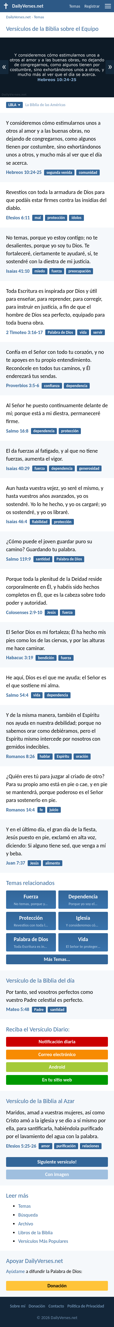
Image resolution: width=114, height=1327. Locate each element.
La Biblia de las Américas (45, 104)
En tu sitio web (57, 1080)
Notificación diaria (57, 1042)
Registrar (92, 6)
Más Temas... (57, 959)
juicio (54, 809)
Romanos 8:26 (20, 756)
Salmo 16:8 (17, 431)
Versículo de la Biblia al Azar (40, 1101)
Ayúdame (15, 1271)
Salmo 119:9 (18, 559)
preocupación (79, 271)
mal (38, 217)
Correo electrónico (57, 1054)
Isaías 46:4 (16, 521)
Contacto (56, 1306)
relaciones (90, 1146)
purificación (66, 1146)
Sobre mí (17, 1306)
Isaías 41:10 (17, 271)
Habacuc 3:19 (19, 657)
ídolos (76, 217)
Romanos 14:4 (20, 810)
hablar (45, 756)
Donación (57, 1286)
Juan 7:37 (15, 863)
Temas (74, 6)
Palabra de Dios (60, 332)
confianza (52, 385)
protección (56, 217)
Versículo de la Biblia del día (40, 980)
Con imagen (57, 1174)
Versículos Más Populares (43, 1241)
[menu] (108, 8)
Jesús (51, 612)
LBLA (14, 104)
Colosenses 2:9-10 (24, 612)
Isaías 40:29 (17, 468)
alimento (52, 863)
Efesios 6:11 (18, 218)
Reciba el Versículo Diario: (38, 1029)
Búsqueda (28, 1215)
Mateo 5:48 (17, 1009)
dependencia (77, 385)
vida (83, 332)
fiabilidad (39, 522)
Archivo (25, 1224)
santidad (43, 559)
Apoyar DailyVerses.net (34, 1260)
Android (57, 1067)
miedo (39, 271)
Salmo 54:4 (17, 695)
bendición (46, 658)
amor (45, 1146)
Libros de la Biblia (35, 1232)
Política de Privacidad (85, 1306)
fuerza (57, 271)
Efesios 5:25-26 (21, 1146)
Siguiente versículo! (57, 1162)
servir (97, 332)
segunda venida (59, 172)
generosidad (89, 468)
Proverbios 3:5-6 (22, 385)
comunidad (88, 172)
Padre (38, 1009)
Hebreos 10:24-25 (24, 172)
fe (41, 809)
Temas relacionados (30, 882)
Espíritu (63, 756)
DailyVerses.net (18, 17)
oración (82, 756)
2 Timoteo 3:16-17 (24, 332)
